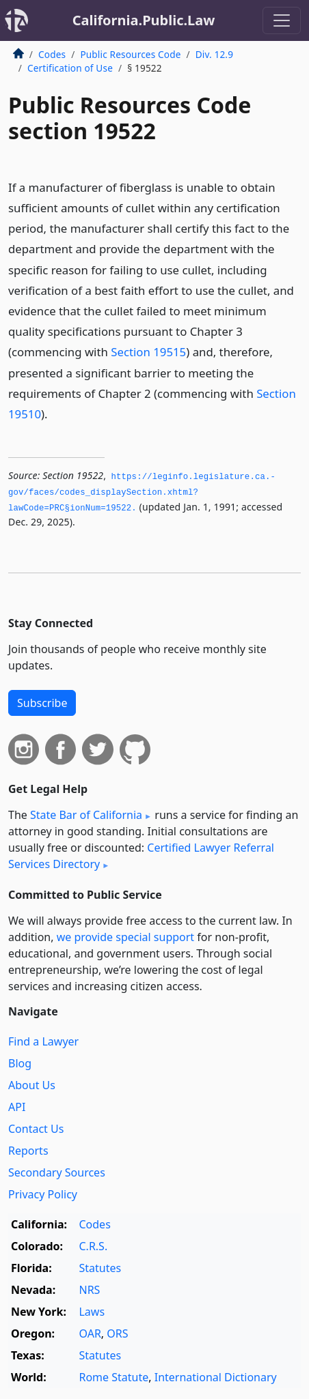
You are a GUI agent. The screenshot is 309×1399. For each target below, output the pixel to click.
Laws (92, 1311)
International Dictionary (215, 1377)
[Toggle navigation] (282, 20)
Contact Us (36, 1128)
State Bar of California (86, 814)
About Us (31, 1085)
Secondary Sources (56, 1172)
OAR (89, 1333)
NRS (89, 1289)
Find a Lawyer (43, 1041)
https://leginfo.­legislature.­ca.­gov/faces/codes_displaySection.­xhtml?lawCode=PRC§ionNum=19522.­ (142, 492)
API (16, 1106)
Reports (28, 1150)
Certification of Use (70, 67)
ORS (117, 1333)
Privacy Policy (42, 1194)
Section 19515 (148, 352)
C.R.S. (93, 1246)
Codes (52, 54)
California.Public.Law (143, 20)
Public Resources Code (130, 54)
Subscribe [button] (42, 702)
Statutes (100, 1267)
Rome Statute (113, 1377)
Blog (19, 1063)
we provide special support (125, 936)
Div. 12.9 (214, 54)
